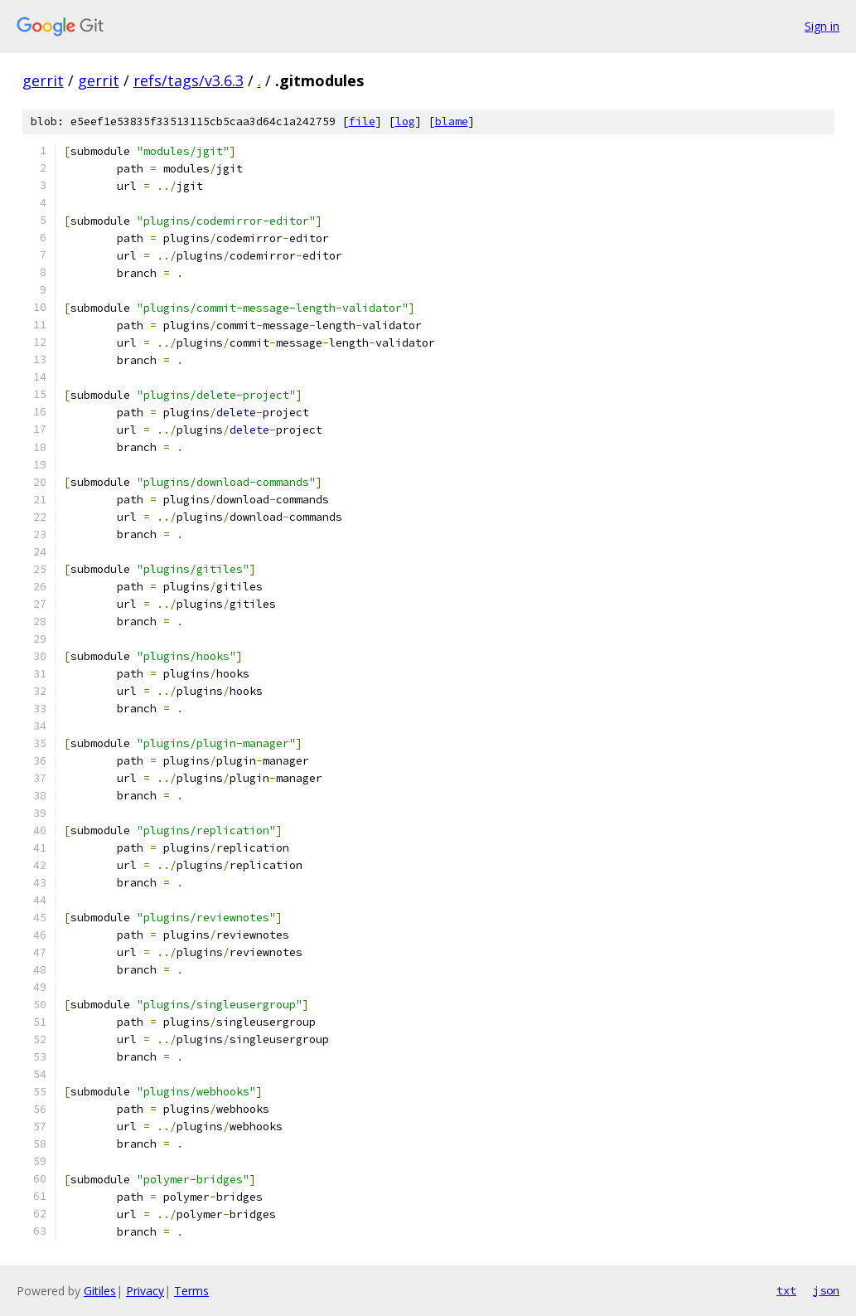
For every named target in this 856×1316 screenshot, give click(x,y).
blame (451, 121)
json (826, 1290)
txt (786, 1290)
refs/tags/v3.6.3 (188, 80)
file (362, 121)
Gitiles (100, 1291)
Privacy (145, 1291)
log (405, 121)
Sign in (822, 26)
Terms (191, 1291)
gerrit (43, 80)
